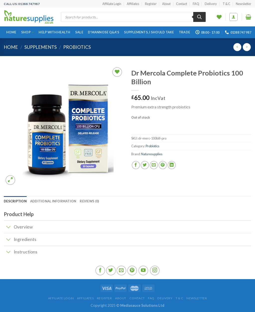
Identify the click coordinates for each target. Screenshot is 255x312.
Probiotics (77, 47)
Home (11, 32)
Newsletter (243, 4)
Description (15, 201)
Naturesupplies (151, 154)
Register (151, 4)
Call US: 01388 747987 (22, 4)
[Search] (199, 17)
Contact (181, 4)
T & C (226, 4)
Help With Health (54, 32)
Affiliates (133, 4)
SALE (79, 32)
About (166, 4)
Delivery (211, 4)
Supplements (40, 47)
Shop (27, 32)
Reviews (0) (89, 201)
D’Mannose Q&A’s (103, 32)
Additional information (53, 201)
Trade (184, 32)
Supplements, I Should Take (149, 32)
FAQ (196, 4)
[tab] (15, 201)
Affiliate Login (111, 4)
